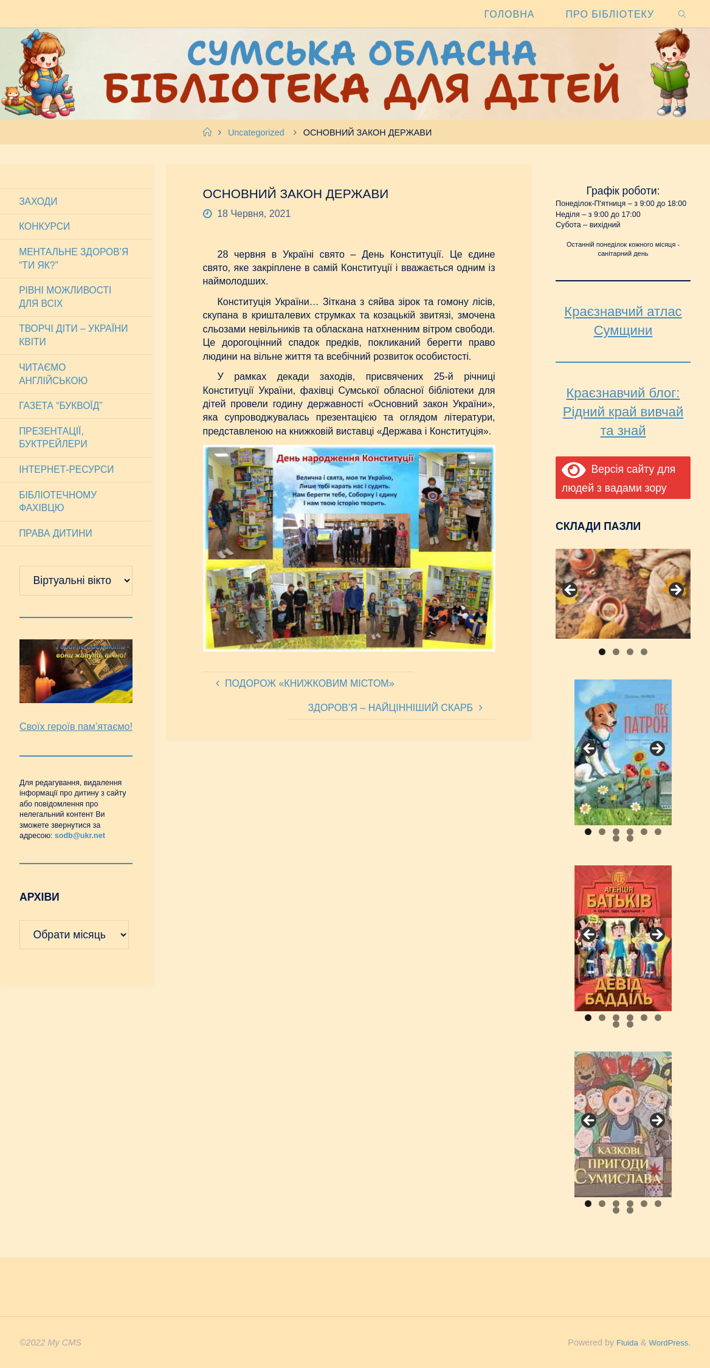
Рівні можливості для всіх (66, 299)
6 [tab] (658, 831)
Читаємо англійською (54, 378)
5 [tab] (644, 831)
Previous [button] (571, 591)
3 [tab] (630, 651)
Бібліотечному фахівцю (59, 509)
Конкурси (45, 227)
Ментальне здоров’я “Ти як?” (75, 260)
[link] (683, 13)
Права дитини (57, 542)
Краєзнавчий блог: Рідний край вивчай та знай (623, 411)
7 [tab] (616, 838)
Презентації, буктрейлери (54, 444)
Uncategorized (256, 132)
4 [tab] (644, 651)
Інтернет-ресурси (68, 477)
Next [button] (675, 591)
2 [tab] (616, 651)
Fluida (621, 1342)
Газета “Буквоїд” (62, 411)
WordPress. (668, 1342)
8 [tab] (630, 838)
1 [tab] (602, 651)
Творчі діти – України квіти (75, 339)
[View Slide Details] (623, 594)
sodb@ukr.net (80, 860)
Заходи (39, 201)
